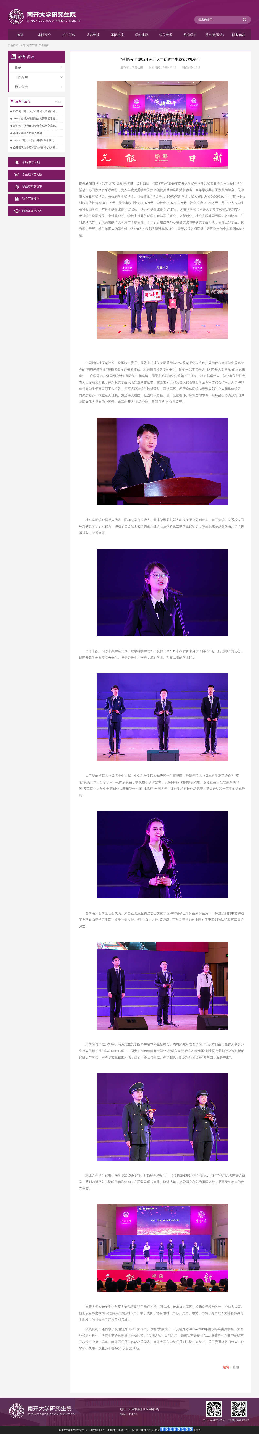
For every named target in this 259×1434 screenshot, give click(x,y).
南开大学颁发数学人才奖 (27, 133)
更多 (38, 67)
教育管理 (32, 45)
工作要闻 (44, 45)
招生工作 (68, 35)
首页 (20, 35)
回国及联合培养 (32, 210)
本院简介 (44, 35)
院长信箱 (238, 35)
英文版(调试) (214, 35)
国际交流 (117, 35)
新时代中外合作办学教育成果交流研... (35, 125)
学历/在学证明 (31, 162)
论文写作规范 (30, 198)
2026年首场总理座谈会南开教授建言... (35, 118)
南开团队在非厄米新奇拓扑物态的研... (35, 147)
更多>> (59, 102)
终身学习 (190, 35)
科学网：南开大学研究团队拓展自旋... (35, 111)
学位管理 (165, 35)
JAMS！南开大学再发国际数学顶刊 (33, 140)
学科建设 (141, 35)
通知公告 (38, 86)
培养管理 (93, 35)
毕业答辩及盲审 (32, 186)
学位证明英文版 (32, 174)
